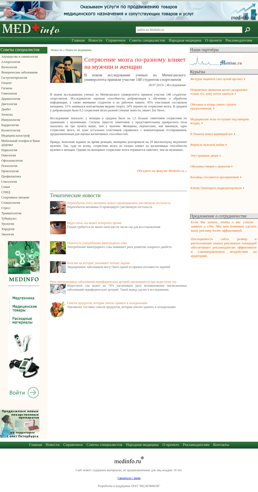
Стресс (6, 208)
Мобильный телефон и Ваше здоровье (20, 143)
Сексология (9, 181)
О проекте (213, 40)
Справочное (116, 40)
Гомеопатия (9, 93)
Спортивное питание (15, 197)
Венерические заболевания (19, 72)
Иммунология (10, 120)
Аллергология (10, 62)
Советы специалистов (147, 40)
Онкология (8, 155)
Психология (9, 166)
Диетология (9, 104)
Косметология (10, 130)
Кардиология (10, 125)
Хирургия (7, 229)
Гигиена (6, 88)
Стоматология (10, 203)
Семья (5, 187)
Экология (7, 234)
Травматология (11, 213)
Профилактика (11, 176)
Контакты (129, 45)
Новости (95, 40)
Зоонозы (7, 114)
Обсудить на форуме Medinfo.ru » (162, 171)
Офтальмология (12, 160)
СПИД (5, 192)
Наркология (9, 150)
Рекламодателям (238, 40)
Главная (78, 40)
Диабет (6, 109)
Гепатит (6, 83)
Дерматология (10, 99)
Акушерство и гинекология (19, 56)
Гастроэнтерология (14, 77)
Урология (7, 224)
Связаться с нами (128, 478)
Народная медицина (185, 40)
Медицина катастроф (15, 135)
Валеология (9, 67)
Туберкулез (8, 218)
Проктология (10, 171)
